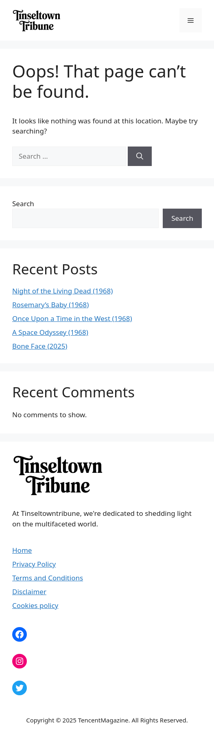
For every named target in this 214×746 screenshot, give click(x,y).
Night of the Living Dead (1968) (62, 290)
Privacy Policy (34, 564)
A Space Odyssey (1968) (50, 332)
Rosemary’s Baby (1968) (50, 304)
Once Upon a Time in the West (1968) (72, 318)
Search (23, 203)
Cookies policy (35, 605)
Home (22, 550)
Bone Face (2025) (39, 346)
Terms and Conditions (47, 577)
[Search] (140, 156)
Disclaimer (29, 591)
